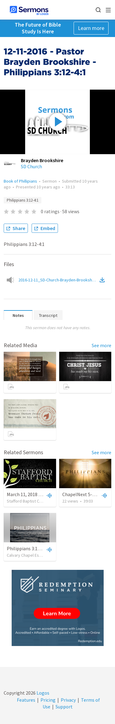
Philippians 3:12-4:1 (22, 200)
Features (26, 700)
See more (101, 345)
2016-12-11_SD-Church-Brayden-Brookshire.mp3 (58, 280)
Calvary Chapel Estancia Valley (34, 555)
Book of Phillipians (20, 181)
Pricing (48, 700)
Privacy (68, 700)
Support (64, 707)
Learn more (91, 28)
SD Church (31, 166)
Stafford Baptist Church (28, 501)
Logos (42, 693)
